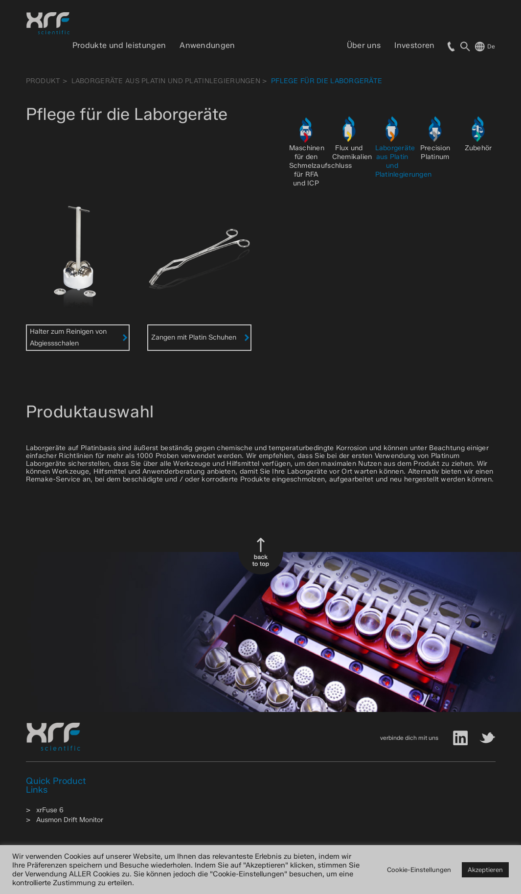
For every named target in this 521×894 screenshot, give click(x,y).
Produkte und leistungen (119, 45)
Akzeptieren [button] (485, 869)
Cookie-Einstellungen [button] (419, 869)
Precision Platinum (435, 152)
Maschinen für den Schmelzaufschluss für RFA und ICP (320, 165)
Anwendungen (207, 45)
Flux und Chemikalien (352, 152)
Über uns (364, 45)
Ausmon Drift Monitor (69, 820)
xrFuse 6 (50, 810)
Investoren (414, 45)
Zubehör (478, 148)
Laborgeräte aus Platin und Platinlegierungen (165, 81)
